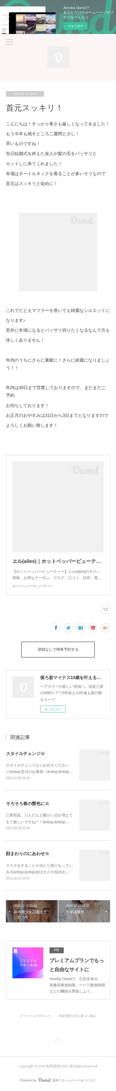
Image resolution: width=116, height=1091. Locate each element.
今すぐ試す (75, 26)
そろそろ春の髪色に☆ (27, 803)
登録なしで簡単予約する (58, 650)
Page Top (58, 1041)
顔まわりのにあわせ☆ (27, 853)
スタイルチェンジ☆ (25, 753)
